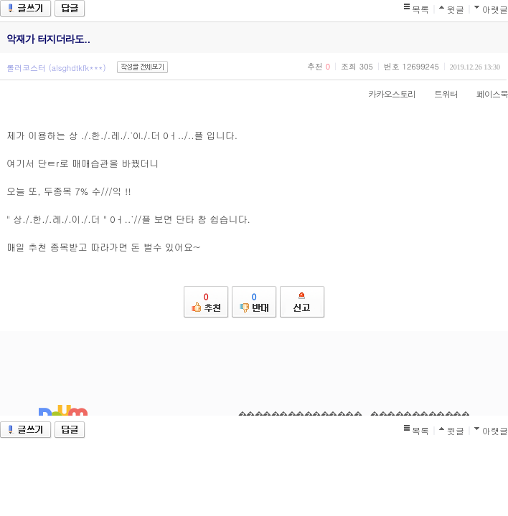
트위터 (439, 93)
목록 (420, 9)
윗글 (455, 9)
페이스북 (485, 93)
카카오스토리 (384, 93)
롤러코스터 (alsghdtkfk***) (56, 67)
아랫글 (495, 9)
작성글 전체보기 (142, 67)
